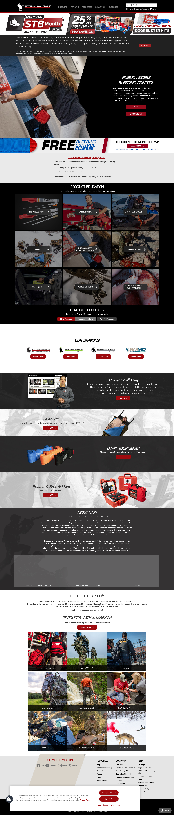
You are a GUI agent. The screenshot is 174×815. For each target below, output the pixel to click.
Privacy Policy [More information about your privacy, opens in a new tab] (85, 800)
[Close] (135, 791)
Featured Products (85, 319)
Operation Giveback (123, 774)
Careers (119, 780)
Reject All (109, 799)
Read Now (123, 398)
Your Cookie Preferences (109, 805)
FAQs (140, 779)
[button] (9, 799)
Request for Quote (145, 768)
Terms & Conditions (73, 811)
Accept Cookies (109, 793)
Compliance (120, 783)
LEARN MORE (136, 107)
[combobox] (141, 5)
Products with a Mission (125, 768)
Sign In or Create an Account (137, 9)
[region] (75, 798)
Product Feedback (145, 776)
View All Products (107, 319)
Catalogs (141, 765)
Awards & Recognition (125, 777)
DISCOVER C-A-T (136, 114)
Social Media (102, 780)
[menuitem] (63, 7)
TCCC (99, 777)
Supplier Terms (102, 811)
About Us (119, 765)
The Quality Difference (125, 771)
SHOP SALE (145, 45)
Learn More (38, 357)
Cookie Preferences (145, 792)
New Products (66, 319)
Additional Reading (104, 768)
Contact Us (142, 786)
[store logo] (34, 7)
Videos (99, 774)
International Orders (146, 782)
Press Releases (103, 771)
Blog (98, 765)
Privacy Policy (143, 789)
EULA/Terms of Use (88, 811)
